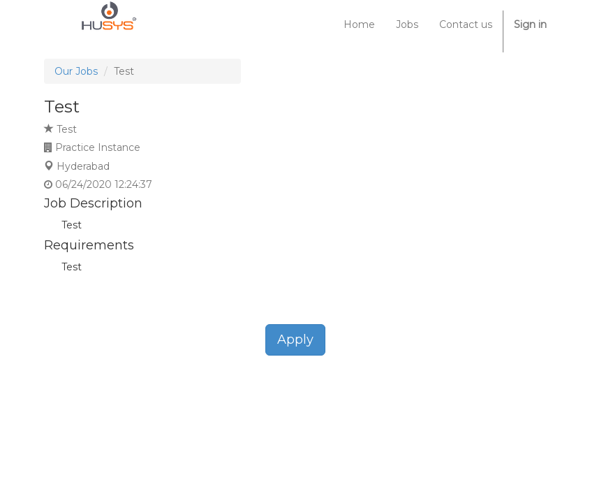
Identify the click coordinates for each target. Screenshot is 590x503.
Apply (295, 339)
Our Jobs (76, 71)
